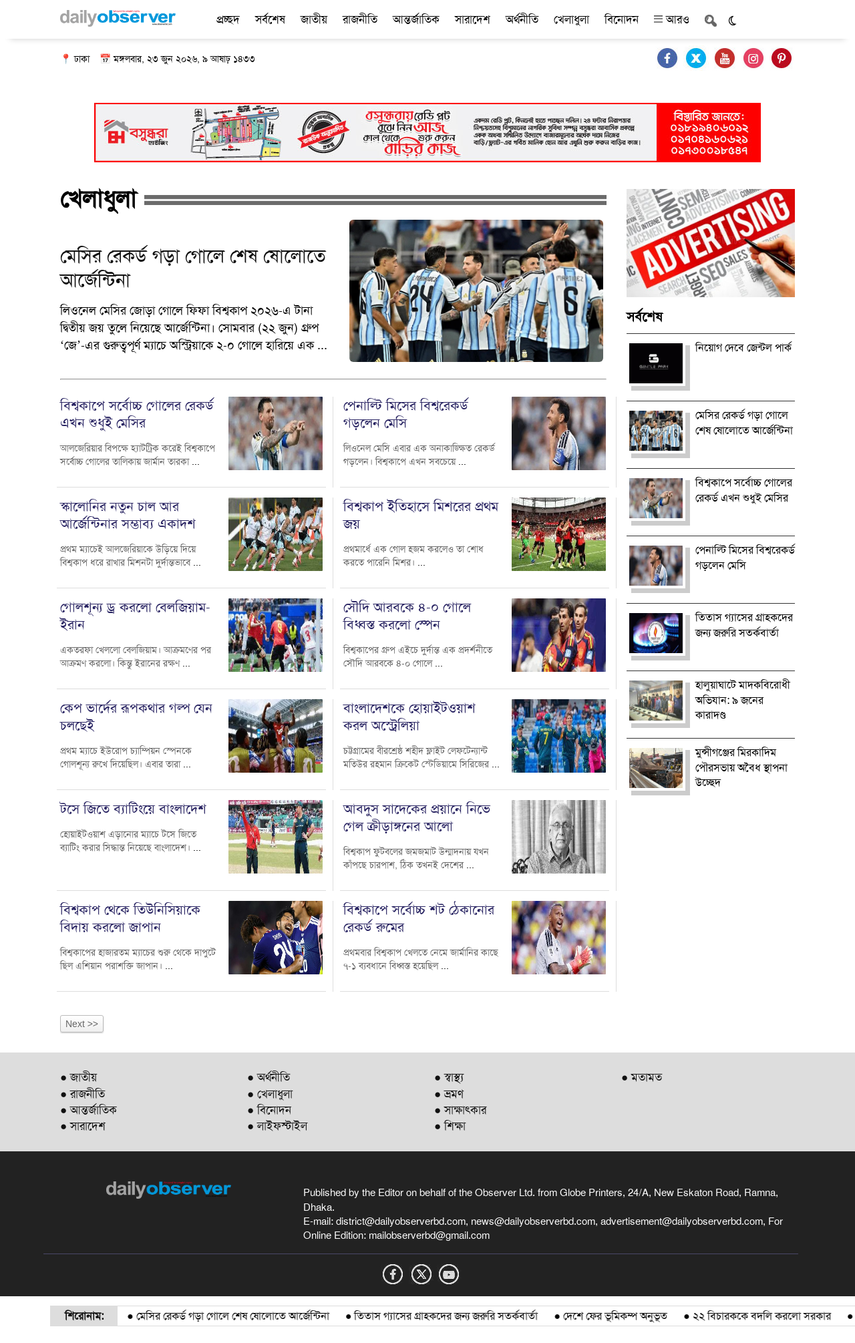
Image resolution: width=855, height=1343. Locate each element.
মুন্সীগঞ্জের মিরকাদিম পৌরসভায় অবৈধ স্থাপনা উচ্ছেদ (741, 767)
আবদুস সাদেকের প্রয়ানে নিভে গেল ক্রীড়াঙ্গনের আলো (416, 817)
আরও (671, 19)
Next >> (81, 1023)
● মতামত (641, 1077)
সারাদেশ (472, 19)
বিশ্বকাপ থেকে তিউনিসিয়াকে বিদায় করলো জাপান (130, 918)
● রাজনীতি (82, 1094)
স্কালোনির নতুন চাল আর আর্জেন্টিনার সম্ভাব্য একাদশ (128, 515)
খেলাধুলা (571, 19)
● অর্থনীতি (268, 1077)
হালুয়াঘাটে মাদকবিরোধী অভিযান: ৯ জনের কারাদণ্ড (742, 700)
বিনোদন (622, 19)
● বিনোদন (269, 1110)
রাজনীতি (360, 19)
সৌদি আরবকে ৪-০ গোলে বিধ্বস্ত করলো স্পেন (407, 615)
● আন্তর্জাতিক (88, 1110)
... (322, 345)
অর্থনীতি (522, 19)
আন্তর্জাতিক (416, 19)
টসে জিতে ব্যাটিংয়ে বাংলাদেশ (133, 808)
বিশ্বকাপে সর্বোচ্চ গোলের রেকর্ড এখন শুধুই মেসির (137, 414)
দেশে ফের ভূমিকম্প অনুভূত (645, 1316)
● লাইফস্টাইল (277, 1126)
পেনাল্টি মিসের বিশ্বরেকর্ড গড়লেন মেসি (405, 414)
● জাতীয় (78, 1077)
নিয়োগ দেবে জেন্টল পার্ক (743, 348)
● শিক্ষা (450, 1126)
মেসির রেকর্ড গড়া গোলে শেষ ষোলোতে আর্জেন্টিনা (262, 1316)
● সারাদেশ (83, 1126)
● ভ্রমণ (449, 1094)
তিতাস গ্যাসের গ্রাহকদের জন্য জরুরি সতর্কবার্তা (476, 1316)
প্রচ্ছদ (228, 19)
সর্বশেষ (270, 19)
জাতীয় (314, 19)
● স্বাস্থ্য (449, 1077)
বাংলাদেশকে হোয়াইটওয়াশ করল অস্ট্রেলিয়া (409, 716)
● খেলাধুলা (270, 1094)
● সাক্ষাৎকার (460, 1110)
